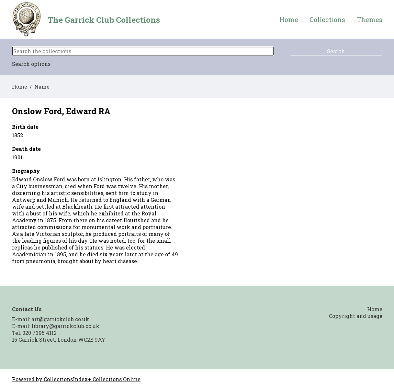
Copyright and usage (355, 315)
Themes (369, 19)
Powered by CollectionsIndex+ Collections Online (76, 379)
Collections (327, 19)
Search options (31, 63)
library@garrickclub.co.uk (65, 325)
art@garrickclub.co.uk (60, 319)
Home (288, 19)
